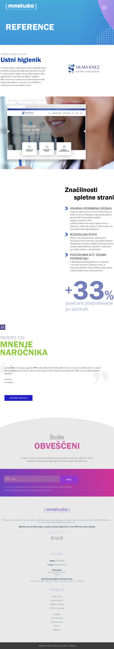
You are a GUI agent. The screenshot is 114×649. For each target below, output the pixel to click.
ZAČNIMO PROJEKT (18, 398)
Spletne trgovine (57, 600)
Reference (57, 629)
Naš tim (57, 626)
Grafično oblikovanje (57, 608)
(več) (49, 490)
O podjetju (57, 614)
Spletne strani (57, 596)
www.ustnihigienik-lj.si (30, 100)
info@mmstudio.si (59, 564)
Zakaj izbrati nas (57, 618)
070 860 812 (60, 561)
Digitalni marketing (57, 604)
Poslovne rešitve (57, 622)
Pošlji (69, 480)
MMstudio (42, 646)
